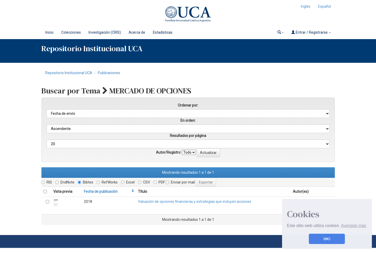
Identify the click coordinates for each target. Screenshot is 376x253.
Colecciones (71, 32)
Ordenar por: (188, 105)
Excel (128, 182)
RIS (46, 182)
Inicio (49, 32)
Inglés (305, 6)
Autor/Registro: (168, 152)
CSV (144, 182)
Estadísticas (162, 32)
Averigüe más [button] (353, 225)
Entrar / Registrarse (311, 32)
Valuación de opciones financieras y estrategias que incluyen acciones (194, 201)
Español (324, 6)
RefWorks (107, 182)
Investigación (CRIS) (105, 32)
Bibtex (85, 182)
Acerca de (137, 32)
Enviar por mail (180, 182)
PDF (159, 182)
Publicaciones (109, 73)
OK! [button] (326, 239)
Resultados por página (188, 136)
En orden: (188, 120)
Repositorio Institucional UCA (68, 73)
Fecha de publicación (101, 191)
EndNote (64, 182)
